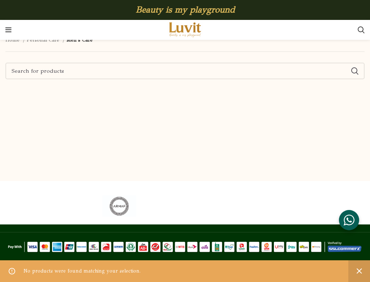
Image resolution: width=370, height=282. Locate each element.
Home (13, 40)
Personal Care (44, 40)
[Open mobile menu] (8, 30)
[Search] (361, 30)
